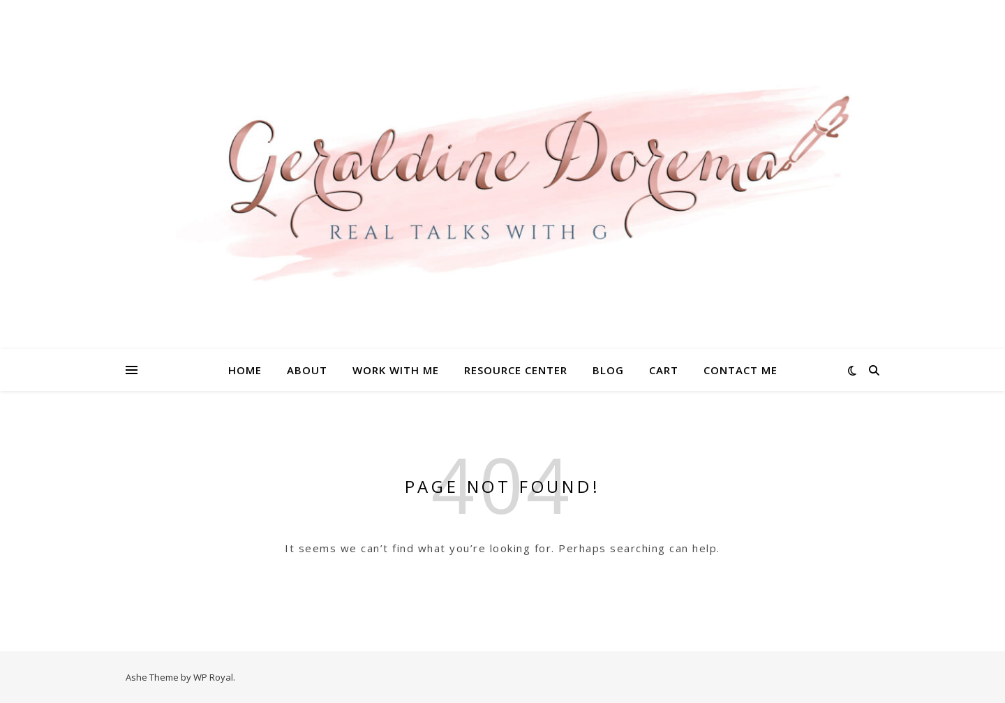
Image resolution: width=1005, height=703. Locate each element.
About (307, 370)
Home (245, 370)
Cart (663, 370)
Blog (608, 370)
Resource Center (515, 370)
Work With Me (395, 370)
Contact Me (740, 370)
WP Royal (213, 677)
